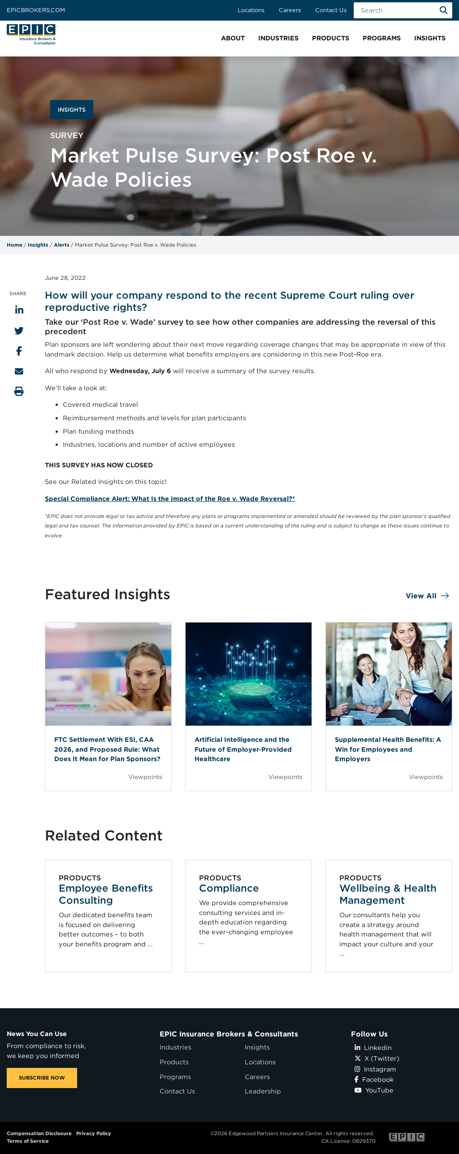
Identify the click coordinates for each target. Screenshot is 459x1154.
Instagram (375, 1069)
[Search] (443, 10)
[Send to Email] (19, 371)
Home (14, 245)
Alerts (61, 245)
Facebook (374, 1079)
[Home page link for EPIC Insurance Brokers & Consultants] (32, 34)
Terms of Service (28, 1141)
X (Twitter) (377, 1058)
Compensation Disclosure (39, 1133)
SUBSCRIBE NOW (42, 1078)
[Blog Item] (108, 706)
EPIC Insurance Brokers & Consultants (229, 1034)
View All (421, 596)
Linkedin (373, 1047)
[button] (232, 38)
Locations (251, 10)
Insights (38, 245)
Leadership (263, 1091)
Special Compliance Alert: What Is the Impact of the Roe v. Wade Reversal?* (170, 498)
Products (174, 1062)
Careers (290, 10)
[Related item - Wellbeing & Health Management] (389, 916)
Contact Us (330, 10)
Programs (175, 1076)
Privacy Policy (93, 1133)
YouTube (374, 1090)
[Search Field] (403, 10)
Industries (175, 1047)
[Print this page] (19, 391)
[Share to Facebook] (19, 351)
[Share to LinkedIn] (19, 310)
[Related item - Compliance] (248, 916)
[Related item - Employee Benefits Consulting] (108, 916)
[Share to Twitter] (19, 330)
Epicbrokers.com (36, 10)
